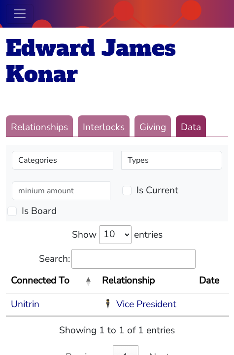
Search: (117, 259)
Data (191, 127)
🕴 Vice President (139, 304)
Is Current (157, 190)
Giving (152, 127)
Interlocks (104, 127)
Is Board (39, 211)
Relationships (39, 127)
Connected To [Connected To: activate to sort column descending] (40, 280)
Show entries (117, 234)
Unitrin (25, 304)
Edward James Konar (91, 61)
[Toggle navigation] (19, 14)
